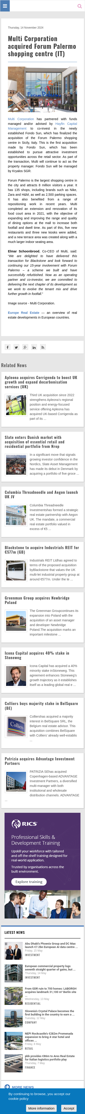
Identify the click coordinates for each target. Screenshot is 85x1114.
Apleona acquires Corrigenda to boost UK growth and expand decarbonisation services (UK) (41, 382)
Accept (68, 1108)
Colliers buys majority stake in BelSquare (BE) (41, 706)
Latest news (15, 932)
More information (41, 1108)
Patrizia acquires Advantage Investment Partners (40, 761)
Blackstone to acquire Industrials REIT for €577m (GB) (42, 550)
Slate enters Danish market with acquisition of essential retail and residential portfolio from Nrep (35, 441)
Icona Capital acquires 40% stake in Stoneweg (37, 655)
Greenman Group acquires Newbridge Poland (37, 600)
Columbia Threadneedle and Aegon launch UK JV (41, 494)
